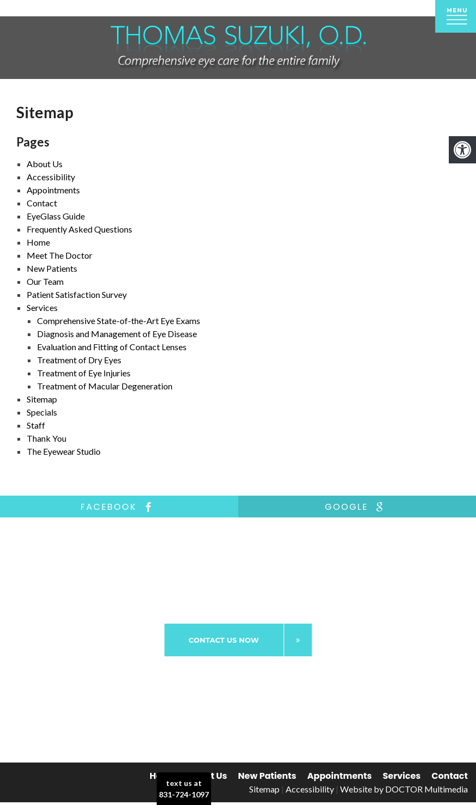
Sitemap (42, 399)
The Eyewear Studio (64, 451)
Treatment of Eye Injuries (84, 373)
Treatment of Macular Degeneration (104, 386)
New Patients (267, 776)
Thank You (46, 438)
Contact (449, 776)
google (357, 507)
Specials (42, 412)
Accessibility (310, 789)
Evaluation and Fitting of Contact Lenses (112, 346)
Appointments (339, 776)
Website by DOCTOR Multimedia (404, 789)
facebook (119, 507)
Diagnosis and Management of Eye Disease (117, 333)
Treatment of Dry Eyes (79, 360)
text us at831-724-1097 (184, 788)
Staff (36, 425)
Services (402, 776)
